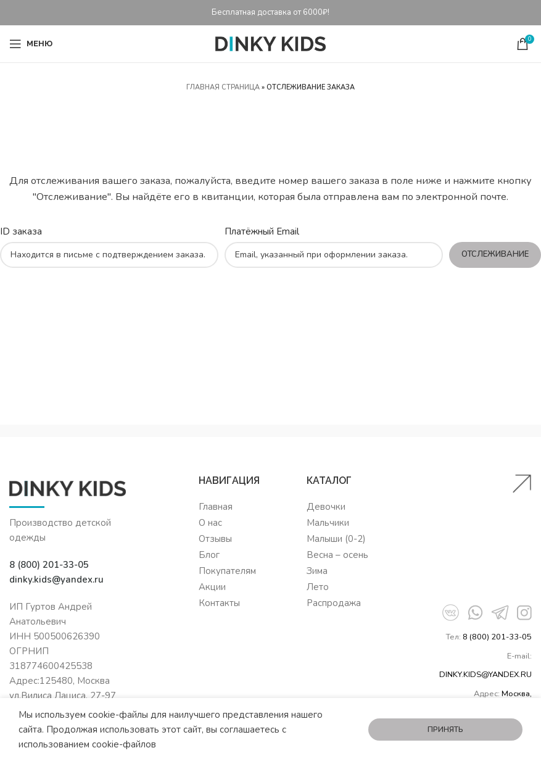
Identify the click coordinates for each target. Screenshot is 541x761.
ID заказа (21, 231)
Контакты (219, 603)
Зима (317, 571)
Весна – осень (337, 555)
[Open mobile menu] (31, 43)
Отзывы (215, 539)
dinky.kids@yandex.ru (56, 579)
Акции (212, 587)
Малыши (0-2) (336, 539)
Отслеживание (495, 254)
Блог (209, 555)
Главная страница (223, 87)
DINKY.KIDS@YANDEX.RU (485, 674)
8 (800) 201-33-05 (497, 636)
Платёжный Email (262, 231)
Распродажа (334, 603)
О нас (210, 523)
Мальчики (328, 523)
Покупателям (227, 571)
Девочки (326, 507)
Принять (445, 729)
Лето (318, 587)
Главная (216, 507)
